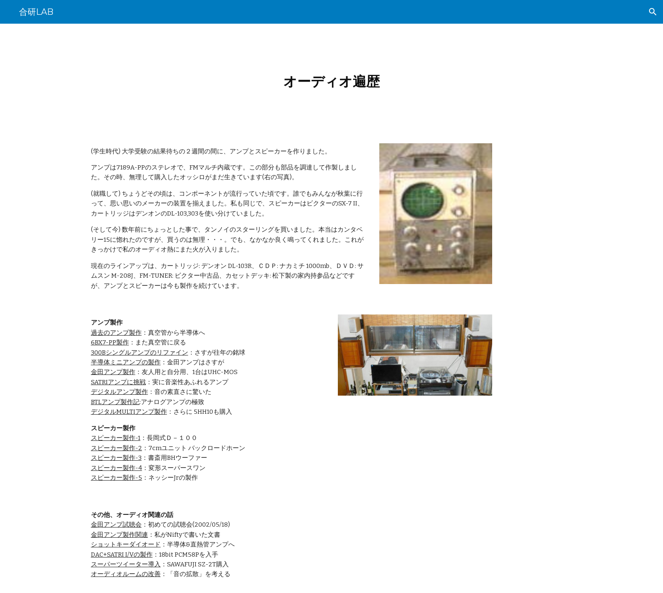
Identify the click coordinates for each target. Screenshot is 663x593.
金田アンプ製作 (113, 372)
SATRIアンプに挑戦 (118, 382)
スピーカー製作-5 (116, 477)
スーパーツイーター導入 (126, 564)
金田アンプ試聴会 (116, 524)
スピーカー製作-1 (115, 438)
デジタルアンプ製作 (119, 392)
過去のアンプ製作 (116, 332)
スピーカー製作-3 (116, 458)
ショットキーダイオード (126, 544)
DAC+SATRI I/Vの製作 (122, 554)
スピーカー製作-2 (116, 448)
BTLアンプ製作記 (115, 402)
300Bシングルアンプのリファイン (139, 352)
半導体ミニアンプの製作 (126, 362)
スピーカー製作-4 (116, 468)
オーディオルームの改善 (126, 574)
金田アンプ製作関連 (119, 534)
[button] (653, 12)
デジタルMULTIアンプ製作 (129, 411)
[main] (331, 78)
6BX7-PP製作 (110, 342)
